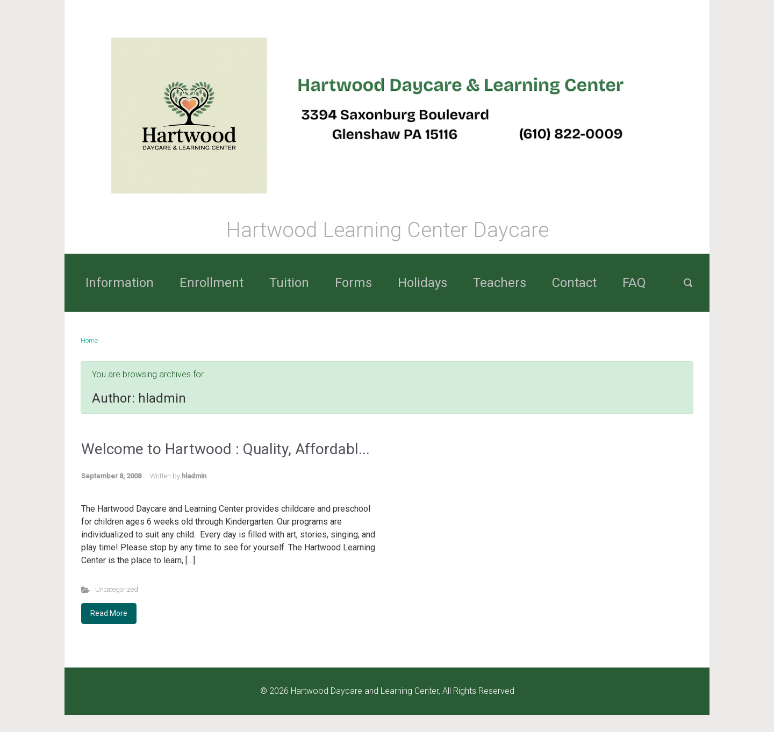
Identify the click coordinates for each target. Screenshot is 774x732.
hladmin (194, 476)
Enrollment (211, 282)
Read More (108, 613)
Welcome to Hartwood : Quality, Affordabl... (225, 449)
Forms (353, 282)
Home (89, 340)
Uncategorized (116, 589)
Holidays (422, 282)
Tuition (289, 282)
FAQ (634, 282)
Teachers (499, 282)
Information (119, 282)
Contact (574, 282)
